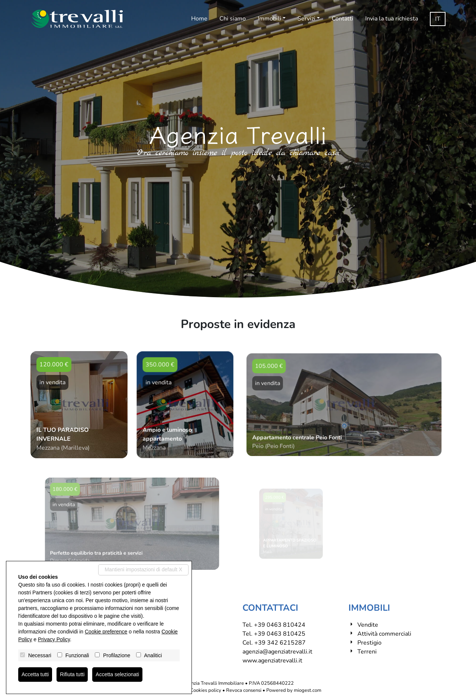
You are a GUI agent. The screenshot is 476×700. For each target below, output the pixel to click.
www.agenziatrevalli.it (272, 660)
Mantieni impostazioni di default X (143, 569)
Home (199, 19)
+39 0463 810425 (279, 634)
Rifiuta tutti (72, 674)
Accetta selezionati (117, 674)
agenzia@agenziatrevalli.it (277, 652)
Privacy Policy (54, 639)
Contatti (342, 19)
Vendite (367, 625)
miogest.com (307, 690)
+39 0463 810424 (279, 625)
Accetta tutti (35, 674)
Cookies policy (205, 690)
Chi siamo (232, 19)
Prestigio (369, 643)
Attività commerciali (384, 634)
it (437, 19)
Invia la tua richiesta (391, 19)
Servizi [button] (306, 19)
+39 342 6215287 (280, 643)
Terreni (367, 652)
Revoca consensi (243, 690)
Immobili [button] (269, 19)
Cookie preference (106, 632)
